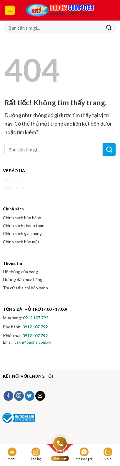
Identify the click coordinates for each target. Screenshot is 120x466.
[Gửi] (108, 27)
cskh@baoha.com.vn (32, 342)
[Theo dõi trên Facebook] (8, 396)
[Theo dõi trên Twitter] (29, 396)
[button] (10, 10)
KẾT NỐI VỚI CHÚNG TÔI (28, 376)
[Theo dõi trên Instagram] (19, 396)
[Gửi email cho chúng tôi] (40, 396)
